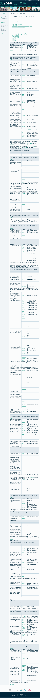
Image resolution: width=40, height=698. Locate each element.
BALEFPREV (23, 373)
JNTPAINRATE (23, 75)
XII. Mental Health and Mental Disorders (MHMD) (19, 34)
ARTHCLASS (23, 122)
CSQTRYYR (23, 630)
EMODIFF (23, 505)
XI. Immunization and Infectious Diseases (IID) (19, 33)
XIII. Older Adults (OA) (15, 35)
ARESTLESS (23, 102)
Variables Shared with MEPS (4, 25)
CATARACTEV (23, 666)
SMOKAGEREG (23, 634)
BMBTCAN (23, 248)
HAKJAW (23, 434)
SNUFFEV (23, 619)
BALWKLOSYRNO (24, 389)
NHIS (21, 2)
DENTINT (23, 232)
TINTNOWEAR (23, 305)
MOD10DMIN (23, 516)
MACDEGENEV (23, 669)
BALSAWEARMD (24, 351)
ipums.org (37, 0)
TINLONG (23, 295)
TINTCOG (23, 307)
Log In (25, 0)
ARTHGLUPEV (26, 143)
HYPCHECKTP (23, 422)
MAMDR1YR (23, 193)
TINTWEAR (23, 303)
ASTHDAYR (23, 552)
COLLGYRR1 (23, 179)
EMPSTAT (23, 109)
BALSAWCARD (23, 350)
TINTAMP (23, 301)
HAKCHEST (23, 432)
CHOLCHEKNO (23, 426)
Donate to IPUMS (3, 16)
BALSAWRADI (23, 360)
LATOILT (23, 99)
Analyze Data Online (3, 19)
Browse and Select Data (4, 18)
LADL (22, 132)
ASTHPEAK (23, 576)
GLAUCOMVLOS (24, 662)
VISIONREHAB (23, 677)
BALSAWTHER (23, 358)
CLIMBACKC (23, 131)
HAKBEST (23, 443)
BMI (29, 116)
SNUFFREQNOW (24, 620)
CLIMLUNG (23, 550)
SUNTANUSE (23, 206)
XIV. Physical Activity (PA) (16, 36)
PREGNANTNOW (31, 477)
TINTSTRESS (23, 309)
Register (28, 0)
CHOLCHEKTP (23, 424)
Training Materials (3, 30)
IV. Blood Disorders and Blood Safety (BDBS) (18, 27)
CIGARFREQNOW (24, 628)
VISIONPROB (23, 653)
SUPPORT (23, 694)
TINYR (22, 292)
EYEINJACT (23, 675)
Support (32, 5)
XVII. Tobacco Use (14, 39)
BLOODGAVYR (23, 154)
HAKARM (23, 428)
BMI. (33, 147)
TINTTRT (23, 312)
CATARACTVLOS (24, 665)
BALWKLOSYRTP (24, 391)
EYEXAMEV (23, 650)
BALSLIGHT (23, 336)
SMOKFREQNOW (24, 616)
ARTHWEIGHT (23, 115)
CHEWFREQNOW (24, 624)
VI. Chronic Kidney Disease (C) (16, 29)
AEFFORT (23, 106)
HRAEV (22, 279)
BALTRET (23, 364)
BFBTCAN (23, 247)
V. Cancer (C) (14, 28)
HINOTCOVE (23, 45)
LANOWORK (23, 135)
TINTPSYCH (23, 314)
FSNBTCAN (23, 251)
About (1, 14)
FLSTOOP (23, 88)
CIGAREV (23, 626)
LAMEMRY (23, 137)
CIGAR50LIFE (23, 627)
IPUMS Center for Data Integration (20, 695)
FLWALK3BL (23, 81)
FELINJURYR (23, 411)
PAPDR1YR (23, 196)
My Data (29, 5)
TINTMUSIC (23, 318)
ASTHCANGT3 (23, 583)
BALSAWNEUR (23, 353)
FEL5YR (23, 395)
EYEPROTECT (23, 670)
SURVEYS (20, 694)
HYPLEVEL (23, 419)
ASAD (22, 101)
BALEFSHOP (23, 386)
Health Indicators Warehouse (24, 21)
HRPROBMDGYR (24, 286)
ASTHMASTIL (23, 547)
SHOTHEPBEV (23, 491)
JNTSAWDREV (23, 126)
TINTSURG (23, 316)
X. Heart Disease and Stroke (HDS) (17, 32)
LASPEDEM (23, 501)
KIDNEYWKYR (23, 218)
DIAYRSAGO (23, 230)
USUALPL (23, 47)
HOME (15, 694)
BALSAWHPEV (23, 348)
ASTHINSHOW (23, 567)
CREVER (23, 181)
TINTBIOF (23, 311)
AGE (21, 50)
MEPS (24, 2)
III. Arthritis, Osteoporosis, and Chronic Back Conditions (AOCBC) (22, 26)
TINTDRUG (23, 320)
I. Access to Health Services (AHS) (17, 24)
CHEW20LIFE (23, 622)
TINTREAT (23, 300)
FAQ (1, 28)
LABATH (23, 94)
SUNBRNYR (23, 204)
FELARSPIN (23, 401)
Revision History (3, 26)
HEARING (23, 273)
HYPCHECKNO (23, 420)
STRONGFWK (23, 533)
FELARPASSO (23, 404)
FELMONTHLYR (24, 406)
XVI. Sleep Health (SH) (15, 38)
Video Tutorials (3, 29)
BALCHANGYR (23, 370)
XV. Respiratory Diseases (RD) (16, 37)
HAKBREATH (23, 430)
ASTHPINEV (23, 570)
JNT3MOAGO (29, 129)
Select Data (25, 5)
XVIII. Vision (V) (14, 40)
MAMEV (23, 187)
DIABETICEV (23, 658)
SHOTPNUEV (23, 479)
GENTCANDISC (23, 245)
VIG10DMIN (23, 518)
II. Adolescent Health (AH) (16, 25)
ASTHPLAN (23, 562)
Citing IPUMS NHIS (3, 34)
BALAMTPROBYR (24, 346)
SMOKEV (23, 615)
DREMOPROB (23, 503)
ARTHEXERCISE (25, 147)
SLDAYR (23, 64)
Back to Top (11, 59)
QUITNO (23, 635)
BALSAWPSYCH (24, 357)
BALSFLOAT (23, 334)
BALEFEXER (23, 378)
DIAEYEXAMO (23, 235)
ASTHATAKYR (23, 555)
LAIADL (23, 133)
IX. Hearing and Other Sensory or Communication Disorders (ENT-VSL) (23, 31)
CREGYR (23, 182)
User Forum (2, 31)
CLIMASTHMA (23, 548)
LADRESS (23, 95)
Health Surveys (32, 0)
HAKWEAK (23, 436)
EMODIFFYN (23, 507)
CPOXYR (23, 453)
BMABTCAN (23, 249)
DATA (18, 694)
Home (21, 5)
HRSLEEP (23, 606)
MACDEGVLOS (23, 667)
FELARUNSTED (23, 403)
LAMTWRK (23, 136)
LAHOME (23, 100)
